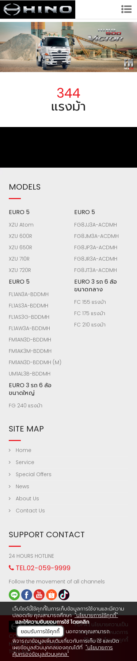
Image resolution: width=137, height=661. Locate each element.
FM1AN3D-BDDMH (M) (35, 362)
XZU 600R (20, 236)
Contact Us (27, 510)
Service (21, 462)
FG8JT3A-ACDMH (95, 270)
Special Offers (30, 474)
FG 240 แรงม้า (25, 405)
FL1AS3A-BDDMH (28, 305)
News (19, 486)
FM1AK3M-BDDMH (30, 351)
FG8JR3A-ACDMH (95, 258)
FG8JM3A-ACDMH (96, 236)
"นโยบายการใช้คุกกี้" (96, 615)
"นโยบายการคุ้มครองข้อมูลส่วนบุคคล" (62, 651)
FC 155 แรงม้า (90, 302)
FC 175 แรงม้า (89, 313)
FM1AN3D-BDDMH (30, 339)
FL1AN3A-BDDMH (29, 294)
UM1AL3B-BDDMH (29, 373)
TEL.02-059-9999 (40, 567)
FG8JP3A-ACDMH (95, 247)
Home (20, 450)
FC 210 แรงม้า (90, 324)
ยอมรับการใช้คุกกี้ (40, 631)
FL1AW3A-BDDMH (29, 328)
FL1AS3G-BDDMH (29, 317)
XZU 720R (20, 270)
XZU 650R (20, 247)
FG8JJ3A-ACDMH (95, 224)
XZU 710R (19, 258)
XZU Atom (21, 224)
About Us (24, 498)
